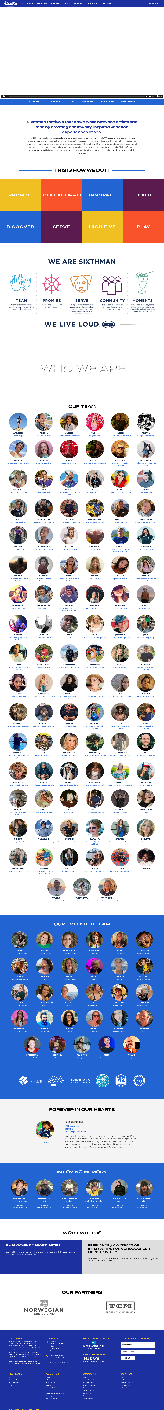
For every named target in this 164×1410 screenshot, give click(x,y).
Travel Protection (89, 1391)
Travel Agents (50, 1389)
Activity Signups (88, 1383)
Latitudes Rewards (89, 1389)
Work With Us (107, 102)
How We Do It (54, 102)
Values (71, 102)
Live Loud (15, 1331)
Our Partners (128, 102)
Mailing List (124, 1373)
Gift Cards (124, 1381)
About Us (42, 3)
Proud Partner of (96, 1331)
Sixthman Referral (52, 1391)
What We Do (35, 102)
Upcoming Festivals (15, 1373)
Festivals (27, 3)
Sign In (85, 1370)
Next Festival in (94, 1347)
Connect (127, 1367)
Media (67, 3)
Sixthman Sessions (127, 1375)
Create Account (88, 1373)
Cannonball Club (126, 1378)
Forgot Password (89, 1375)
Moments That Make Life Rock (56, 1386)
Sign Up (128, 1351)
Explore (93, 3)
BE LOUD (49, 1383)
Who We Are (87, 102)
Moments (79, 3)
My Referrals (87, 1386)
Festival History (14, 1375)
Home (11, 1370)
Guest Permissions (89, 1378)
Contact (106, 3)
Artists (55, 3)
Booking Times (88, 1381)
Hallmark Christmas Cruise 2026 (94, 1354)
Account (154, 4)
